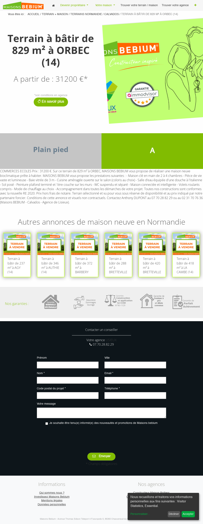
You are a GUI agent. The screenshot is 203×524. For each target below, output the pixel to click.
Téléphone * (112, 388)
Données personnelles (52, 504)
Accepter (188, 514)
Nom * (41, 373)
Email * (108, 373)
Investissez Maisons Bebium (52, 496)
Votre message (46, 403)
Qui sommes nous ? (51, 492)
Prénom (42, 357)
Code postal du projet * (51, 388)
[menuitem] (53, 5)
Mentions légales (51, 500)
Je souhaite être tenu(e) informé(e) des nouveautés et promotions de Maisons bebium (103, 423)
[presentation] (101, 436)
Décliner (174, 514)
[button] (195, 6)
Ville (107, 357)
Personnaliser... (140, 514)
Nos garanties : (17, 303)
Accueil (33, 14)
